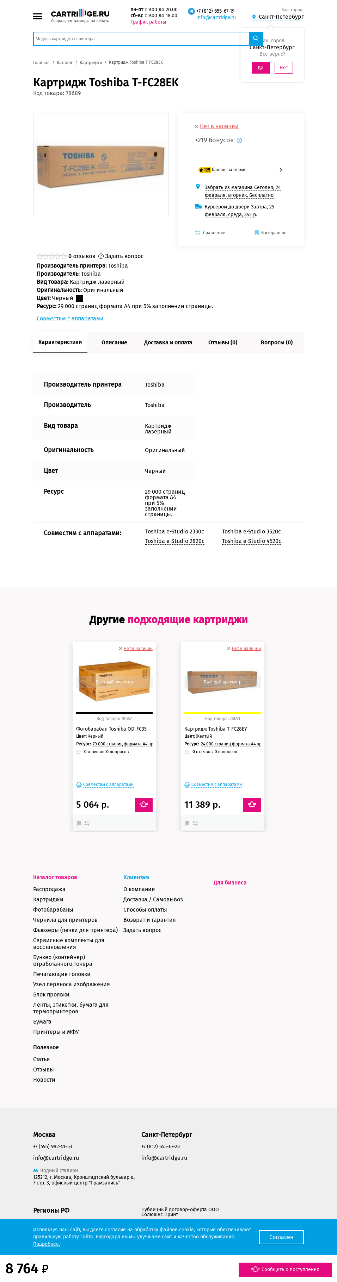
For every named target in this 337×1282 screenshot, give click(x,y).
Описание (114, 342)
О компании (139, 889)
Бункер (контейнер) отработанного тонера (62, 960)
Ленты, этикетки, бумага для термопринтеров (71, 1008)
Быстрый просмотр (114, 682)
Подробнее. (46, 1244)
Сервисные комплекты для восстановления (68, 943)
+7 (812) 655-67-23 (160, 1147)
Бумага (42, 1021)
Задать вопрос (142, 930)
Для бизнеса (230, 882)
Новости (44, 1079)
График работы (148, 22)
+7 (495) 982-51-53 (52, 1147)
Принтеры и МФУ (56, 1031)
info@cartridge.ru (216, 17)
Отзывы (43, 1069)
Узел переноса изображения (71, 984)
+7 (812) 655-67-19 (215, 11)
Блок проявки (51, 994)
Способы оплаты (145, 909)
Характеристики (60, 342)
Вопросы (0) (277, 342)
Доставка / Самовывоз (153, 899)
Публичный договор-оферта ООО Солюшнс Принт (180, 1212)
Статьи (41, 1059)
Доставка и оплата (168, 342)
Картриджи (48, 899)
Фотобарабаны (53, 909)
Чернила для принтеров (65, 920)
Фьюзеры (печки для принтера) (75, 930)
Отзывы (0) (222, 342)
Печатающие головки (62, 974)
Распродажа (49, 889)
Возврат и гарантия (149, 920)
